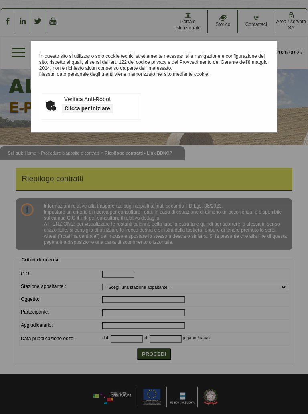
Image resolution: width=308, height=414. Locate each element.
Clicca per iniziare (87, 108)
